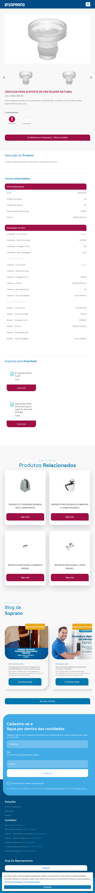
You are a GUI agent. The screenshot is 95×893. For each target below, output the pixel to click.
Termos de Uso (80, 788)
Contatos (10, 820)
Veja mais (25, 517)
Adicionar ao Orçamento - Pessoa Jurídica (47, 137)
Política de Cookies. (34, 882)
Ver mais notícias (47, 701)
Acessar (46, 868)
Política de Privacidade (55, 788)
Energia (8, 815)
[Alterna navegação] (88, 4)
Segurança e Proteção (35, 626)
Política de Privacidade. (15, 882)
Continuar (47, 887)
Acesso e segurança (13, 806)
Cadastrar (47, 773)
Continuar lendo (25, 682)
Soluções (10, 801)
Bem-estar (9, 811)
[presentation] (4, 77)
